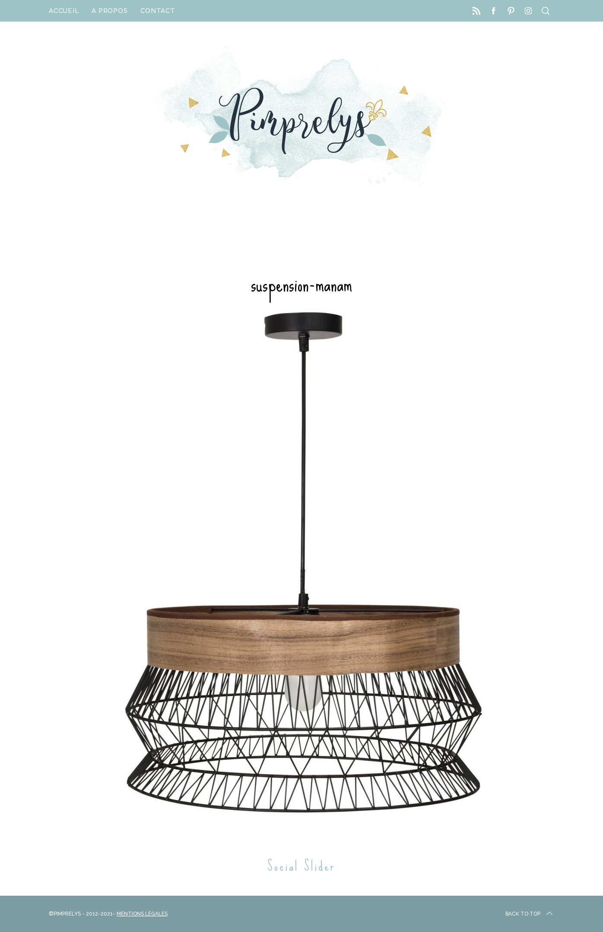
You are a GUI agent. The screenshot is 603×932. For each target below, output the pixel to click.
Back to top (529, 914)
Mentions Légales (142, 914)
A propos (109, 11)
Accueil (64, 11)
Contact (157, 11)
